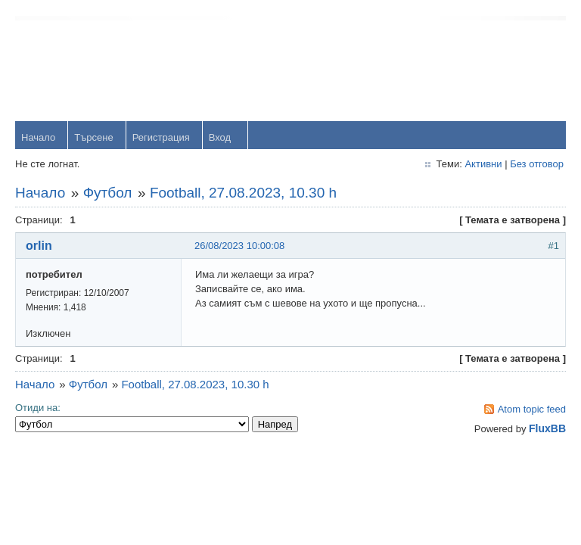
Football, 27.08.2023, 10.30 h (243, 193)
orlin (39, 245)
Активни (483, 164)
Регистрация (161, 137)
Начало (38, 137)
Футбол (107, 193)
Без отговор (537, 164)
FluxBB (547, 428)
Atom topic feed (532, 409)
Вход (220, 137)
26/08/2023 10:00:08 (239, 245)
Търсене (93, 137)
